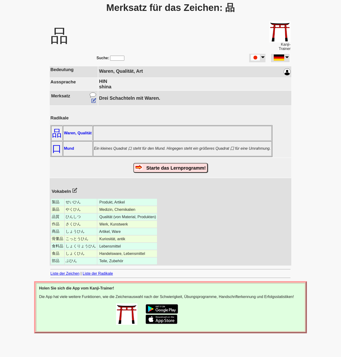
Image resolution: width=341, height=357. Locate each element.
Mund (69, 148)
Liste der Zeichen (65, 273)
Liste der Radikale (98, 273)
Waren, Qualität (78, 133)
